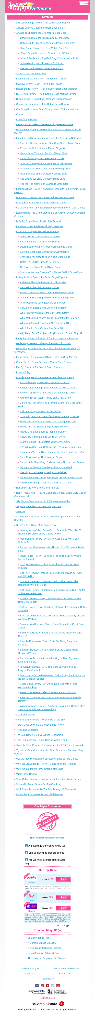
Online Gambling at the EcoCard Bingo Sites (42, 302)
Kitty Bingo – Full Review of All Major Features (39, 226)
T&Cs (27, 890)
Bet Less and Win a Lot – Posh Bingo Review (39, 83)
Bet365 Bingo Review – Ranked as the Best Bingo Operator (46, 88)
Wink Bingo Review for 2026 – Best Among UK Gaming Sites (47, 789)
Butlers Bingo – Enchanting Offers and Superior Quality (44, 99)
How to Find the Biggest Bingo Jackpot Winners (44, 426)
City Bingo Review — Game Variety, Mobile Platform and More (48, 109)
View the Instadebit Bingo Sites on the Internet (43, 307)
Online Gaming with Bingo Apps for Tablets (42, 63)
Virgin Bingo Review (26, 774)
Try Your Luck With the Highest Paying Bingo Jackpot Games (51, 477)
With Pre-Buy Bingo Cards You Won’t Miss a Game (46, 482)
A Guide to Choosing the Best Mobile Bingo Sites (41, 33)
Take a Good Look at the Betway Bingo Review (40, 724)
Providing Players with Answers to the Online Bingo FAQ (45, 377)
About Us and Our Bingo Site (31, 73)
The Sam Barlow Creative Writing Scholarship (39, 735)
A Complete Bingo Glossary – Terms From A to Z (45, 382)
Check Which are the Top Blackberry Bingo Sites (45, 38)
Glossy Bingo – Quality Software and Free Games (41, 202)
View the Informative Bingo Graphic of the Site (39, 769)
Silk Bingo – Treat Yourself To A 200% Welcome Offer (43, 501)
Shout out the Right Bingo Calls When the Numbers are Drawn (52, 462)
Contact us (49, 998)
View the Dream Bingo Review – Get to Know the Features (46, 763)
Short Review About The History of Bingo (41, 457)
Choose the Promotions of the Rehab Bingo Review (42, 104)
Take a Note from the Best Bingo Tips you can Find (46, 467)
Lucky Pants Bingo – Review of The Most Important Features (47, 338)
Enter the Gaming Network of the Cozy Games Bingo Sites (50, 143)
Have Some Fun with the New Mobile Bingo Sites (45, 48)
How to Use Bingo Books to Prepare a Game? (43, 431)
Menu (85, 3)
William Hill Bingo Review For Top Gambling (38, 784)
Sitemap (20, 511)
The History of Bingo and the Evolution (47, 958)
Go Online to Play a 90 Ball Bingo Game (40, 267)
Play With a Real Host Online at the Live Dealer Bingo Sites (50, 447)
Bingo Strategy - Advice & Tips (43, 953)
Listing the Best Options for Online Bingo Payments (42, 277)
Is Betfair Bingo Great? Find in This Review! (38, 221)
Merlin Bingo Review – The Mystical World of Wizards (43, 343)
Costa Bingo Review (26, 119)
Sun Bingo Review (25, 714)
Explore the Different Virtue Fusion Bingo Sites (43, 148)
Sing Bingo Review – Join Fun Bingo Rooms (38, 506)
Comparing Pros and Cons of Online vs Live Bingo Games (49, 416)
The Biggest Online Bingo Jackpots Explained (43, 472)
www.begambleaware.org (44, 1003)
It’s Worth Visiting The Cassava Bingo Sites (42, 158)
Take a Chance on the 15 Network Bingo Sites (43, 173)
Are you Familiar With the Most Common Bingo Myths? (48, 392)
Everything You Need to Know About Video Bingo (45, 257)
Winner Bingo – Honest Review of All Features (39, 794)
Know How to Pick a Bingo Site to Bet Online (43, 437)
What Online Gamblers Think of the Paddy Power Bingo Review (48, 779)
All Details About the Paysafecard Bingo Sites (43, 282)
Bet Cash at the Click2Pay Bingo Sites (39, 287)
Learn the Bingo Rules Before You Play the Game (45, 442)
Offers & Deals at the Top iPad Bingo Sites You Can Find (49, 58)
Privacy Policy (23, 372)
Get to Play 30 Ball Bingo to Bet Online (39, 262)
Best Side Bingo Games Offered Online (40, 241)
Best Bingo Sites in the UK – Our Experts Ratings (41, 78)
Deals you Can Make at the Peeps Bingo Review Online (44, 124)
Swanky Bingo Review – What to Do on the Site (40, 719)
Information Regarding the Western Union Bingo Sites (47, 297)
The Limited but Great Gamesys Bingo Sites (42, 178)
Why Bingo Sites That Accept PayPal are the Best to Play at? (51, 333)
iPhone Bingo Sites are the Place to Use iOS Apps (45, 53)
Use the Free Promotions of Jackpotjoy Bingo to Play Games (47, 758)
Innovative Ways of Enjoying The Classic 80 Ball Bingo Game (51, 272)
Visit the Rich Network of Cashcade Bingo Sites (44, 184)
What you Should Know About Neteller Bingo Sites (45, 323)
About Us (29, 973)
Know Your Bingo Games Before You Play (37, 231)
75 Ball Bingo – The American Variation (40, 236)
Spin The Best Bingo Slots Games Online (37, 525)
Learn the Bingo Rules (39, 938)
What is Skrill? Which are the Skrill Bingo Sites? (44, 313)
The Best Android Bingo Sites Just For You (41, 68)
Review (31, 882)
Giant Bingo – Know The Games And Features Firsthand (45, 197)
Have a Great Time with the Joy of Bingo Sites (43, 153)
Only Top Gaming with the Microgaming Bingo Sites (46, 163)
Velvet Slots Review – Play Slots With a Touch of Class (48, 692)
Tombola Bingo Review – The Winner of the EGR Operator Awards (50, 745)
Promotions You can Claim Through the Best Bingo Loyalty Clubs (53, 452)
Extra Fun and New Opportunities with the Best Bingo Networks (48, 138)
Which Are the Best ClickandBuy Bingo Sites (42, 328)
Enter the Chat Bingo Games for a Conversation (44, 252)
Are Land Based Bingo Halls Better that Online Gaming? (48, 387)
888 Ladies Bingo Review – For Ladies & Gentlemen (43, 22)
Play (63, 879)
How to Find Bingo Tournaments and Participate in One (48, 421)
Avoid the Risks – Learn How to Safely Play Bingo (45, 397)
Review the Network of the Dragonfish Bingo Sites (45, 168)
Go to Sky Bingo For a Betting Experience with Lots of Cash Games (50, 207)
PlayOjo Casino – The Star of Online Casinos (39, 367)
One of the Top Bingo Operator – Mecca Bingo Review (44, 362)
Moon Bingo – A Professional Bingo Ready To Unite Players (46, 357)
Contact (20, 114)
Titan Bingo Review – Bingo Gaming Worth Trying (41, 740)
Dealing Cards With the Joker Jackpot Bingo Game (46, 246)
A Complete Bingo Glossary (42, 943)
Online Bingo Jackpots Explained (44, 948)
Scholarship (65, 973)
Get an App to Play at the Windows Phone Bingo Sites (47, 43)
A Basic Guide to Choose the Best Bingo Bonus (40, 27)
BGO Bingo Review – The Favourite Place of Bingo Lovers (46, 94)
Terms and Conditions (27, 730)
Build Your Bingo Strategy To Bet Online (40, 411)
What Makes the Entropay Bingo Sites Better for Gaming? (49, 318)
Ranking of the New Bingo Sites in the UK (37, 487)
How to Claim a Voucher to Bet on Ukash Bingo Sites (47, 292)
